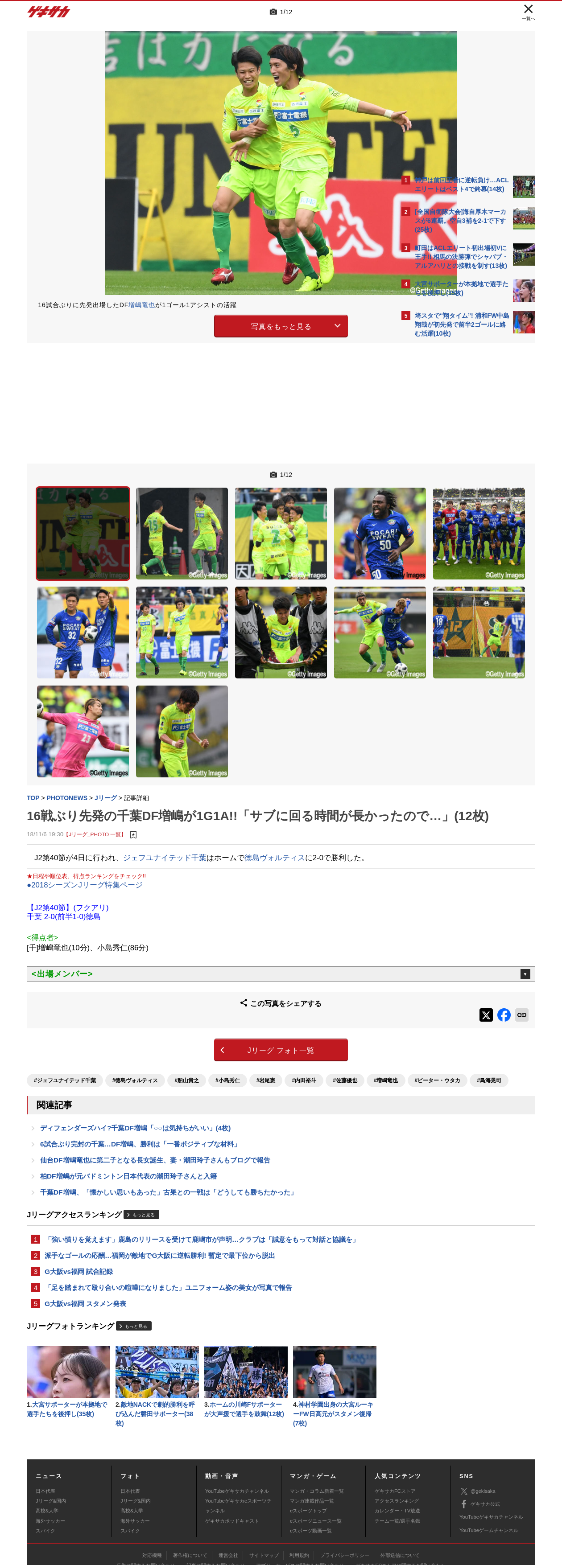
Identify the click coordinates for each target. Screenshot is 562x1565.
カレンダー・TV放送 (397, 1454)
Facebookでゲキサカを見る (452, 495)
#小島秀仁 (227, 996)
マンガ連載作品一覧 (312, 1444)
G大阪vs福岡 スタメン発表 (85, 1244)
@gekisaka (477, 1435)
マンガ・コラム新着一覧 (317, 1435)
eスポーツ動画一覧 (311, 1474)
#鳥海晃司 (149, 1012)
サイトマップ (264, 1499)
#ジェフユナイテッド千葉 (65, 996)
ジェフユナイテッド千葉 (165, 782)
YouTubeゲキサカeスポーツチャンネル (238, 1449)
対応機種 (152, 1499)
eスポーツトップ (308, 1454)
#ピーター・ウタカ (98, 1012)
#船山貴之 (186, 996)
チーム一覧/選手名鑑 (397, 1464)
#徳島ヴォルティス (135, 996)
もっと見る (143, 1151)
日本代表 (45, 1435)
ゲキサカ (49, 14)
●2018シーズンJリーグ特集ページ (85, 809)
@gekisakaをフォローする (451, 476)
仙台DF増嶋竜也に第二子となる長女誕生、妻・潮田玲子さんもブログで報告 (155, 1094)
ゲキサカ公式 (479, 1448)
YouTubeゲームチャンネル (488, 1474)
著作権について (190, 1499)
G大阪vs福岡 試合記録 (79, 1210)
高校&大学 (47, 1454)
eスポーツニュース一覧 (316, 1464)
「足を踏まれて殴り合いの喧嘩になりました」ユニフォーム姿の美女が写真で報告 (168, 1227)
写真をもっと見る (203, 325)
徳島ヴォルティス (274, 782)
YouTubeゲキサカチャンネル (237, 1435)
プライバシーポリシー (344, 1499)
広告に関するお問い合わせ (145, 1509)
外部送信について (400, 1499)
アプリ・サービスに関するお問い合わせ (300, 1509)
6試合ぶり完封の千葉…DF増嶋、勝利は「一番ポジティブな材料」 (140, 1077)
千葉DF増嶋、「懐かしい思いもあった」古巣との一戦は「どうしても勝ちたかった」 (168, 1128)
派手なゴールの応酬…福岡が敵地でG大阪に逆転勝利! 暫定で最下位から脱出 (160, 1193)
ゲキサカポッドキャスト (232, 1464)
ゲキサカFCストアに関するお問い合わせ (400, 1509)
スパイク (45, 1474)
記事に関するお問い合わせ (215, 1509)
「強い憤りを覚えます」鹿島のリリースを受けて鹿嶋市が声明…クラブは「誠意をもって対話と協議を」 (202, 1176)
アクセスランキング (397, 1444)
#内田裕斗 (304, 996)
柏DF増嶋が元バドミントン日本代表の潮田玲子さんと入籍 (128, 1111)
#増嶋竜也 (46, 1012)
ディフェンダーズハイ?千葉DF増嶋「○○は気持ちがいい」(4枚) (135, 1060)
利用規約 (299, 1499)
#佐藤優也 (345, 996)
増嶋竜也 (141, 304)
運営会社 (228, 1499)
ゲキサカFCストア (395, 1435)
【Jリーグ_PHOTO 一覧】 (94, 759)
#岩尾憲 (266, 996)
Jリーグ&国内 (51, 1444)
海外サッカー (50, 1464)
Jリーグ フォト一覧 (202, 969)
